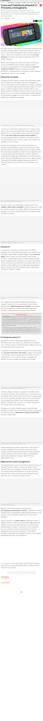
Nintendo (5, 577)
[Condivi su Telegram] (41, 21)
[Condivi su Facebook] (34, 21)
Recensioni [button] (18, 2)
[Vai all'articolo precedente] (42, 455)
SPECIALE (2, 18)
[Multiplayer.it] (5, 0)
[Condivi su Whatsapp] (39, 21)
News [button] (23, 2)
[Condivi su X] (36, 21)
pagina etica (34, 573)
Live (31, 2)
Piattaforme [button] (11, 2)
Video (28, 2)
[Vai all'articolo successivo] (1, 455)
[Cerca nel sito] (38, 2)
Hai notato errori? (6, 582)
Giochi (35, 2)
